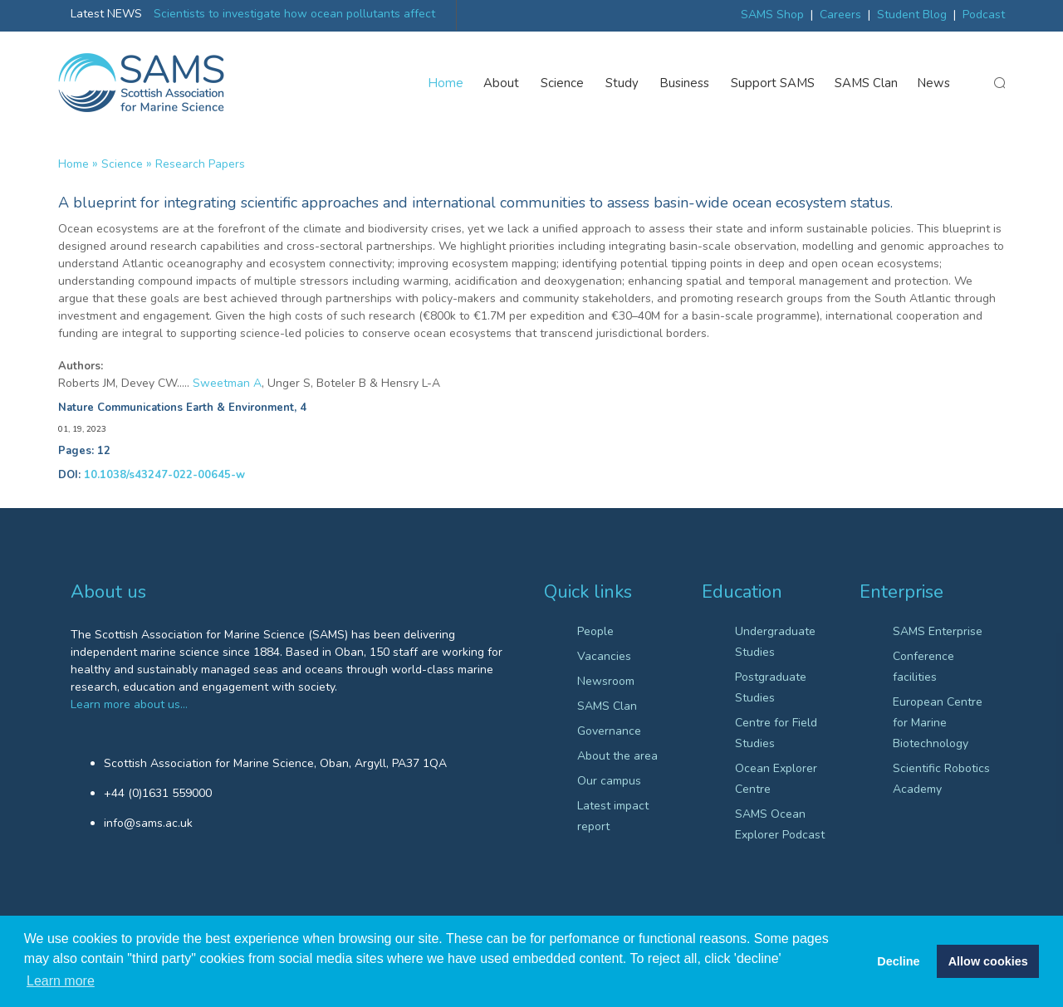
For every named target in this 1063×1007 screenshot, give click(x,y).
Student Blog (912, 14)
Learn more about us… (129, 704)
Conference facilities (923, 666)
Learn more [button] (61, 981)
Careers (840, 14)
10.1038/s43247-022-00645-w (164, 474)
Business (685, 83)
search (999, 83)
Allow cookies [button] (988, 961)
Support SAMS (773, 83)
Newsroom (605, 681)
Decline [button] (898, 961)
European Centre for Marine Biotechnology (937, 722)
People (595, 631)
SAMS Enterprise (937, 631)
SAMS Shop (772, 14)
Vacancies (604, 656)
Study (622, 83)
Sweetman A (227, 383)
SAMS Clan (866, 83)
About (502, 83)
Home (446, 83)
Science (563, 83)
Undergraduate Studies (775, 641)
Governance (609, 731)
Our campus (609, 781)
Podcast (984, 14)
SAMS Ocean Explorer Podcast (780, 824)
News (934, 83)
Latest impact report (613, 816)
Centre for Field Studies (776, 733)
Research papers (200, 164)
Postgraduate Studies (770, 687)
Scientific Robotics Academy (941, 778)
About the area (617, 756)
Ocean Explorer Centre (776, 778)
